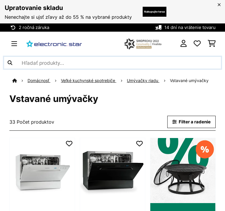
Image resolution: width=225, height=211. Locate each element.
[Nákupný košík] (212, 43)
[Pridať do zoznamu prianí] (69, 143)
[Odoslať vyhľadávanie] (10, 62)
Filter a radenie (191, 122)
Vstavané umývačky (189, 80)
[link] (42, 170)
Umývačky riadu (142, 80)
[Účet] (183, 43)
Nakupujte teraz (154, 11)
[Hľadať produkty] (112, 63)
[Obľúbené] (197, 43)
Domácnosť (37, 80)
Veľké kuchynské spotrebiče (87, 80)
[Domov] (18, 80)
